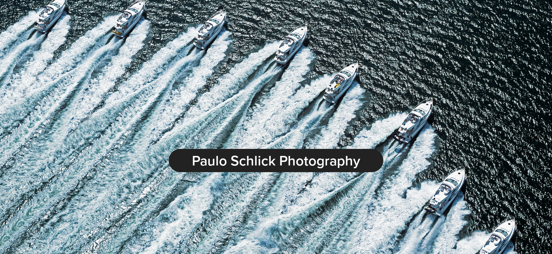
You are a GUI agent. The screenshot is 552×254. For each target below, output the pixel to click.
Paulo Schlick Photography (276, 160)
